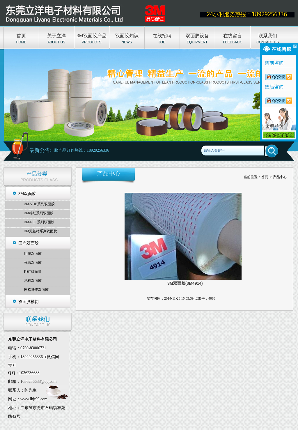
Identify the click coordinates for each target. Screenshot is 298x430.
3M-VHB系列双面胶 (39, 204)
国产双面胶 (28, 243)
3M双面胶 (27, 194)
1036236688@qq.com (38, 381)
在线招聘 (162, 35)
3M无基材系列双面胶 (40, 231)
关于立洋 (56, 35)
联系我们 (267, 35)
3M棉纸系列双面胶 (39, 213)
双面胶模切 (28, 302)
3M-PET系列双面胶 (39, 222)
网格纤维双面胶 (36, 290)
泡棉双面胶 (33, 281)
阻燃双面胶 (33, 254)
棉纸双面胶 (33, 263)
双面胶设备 (197, 35)
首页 (21, 35)
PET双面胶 (32, 272)
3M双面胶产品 (91, 35)
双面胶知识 (127, 35)
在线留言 (232, 35)
